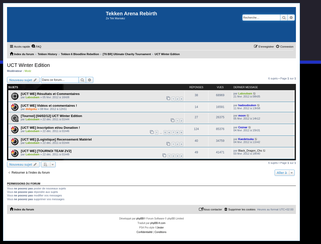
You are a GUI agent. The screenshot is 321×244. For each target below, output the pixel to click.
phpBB (140, 218)
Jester (160, 227)
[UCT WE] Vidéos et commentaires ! (49, 105)
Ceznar (243, 127)
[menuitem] (36, 47)
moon (242, 115)
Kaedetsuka (246, 139)
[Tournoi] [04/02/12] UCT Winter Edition (51, 116)
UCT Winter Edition (28, 65)
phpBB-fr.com (158, 223)
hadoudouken (247, 105)
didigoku (31, 108)
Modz (28, 70)
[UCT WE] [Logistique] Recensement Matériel (56, 139)
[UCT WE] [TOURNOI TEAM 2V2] (46, 151)
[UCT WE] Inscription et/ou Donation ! (50, 128)
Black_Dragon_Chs (250, 150)
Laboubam (33, 97)
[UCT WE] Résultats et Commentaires (50, 94)
